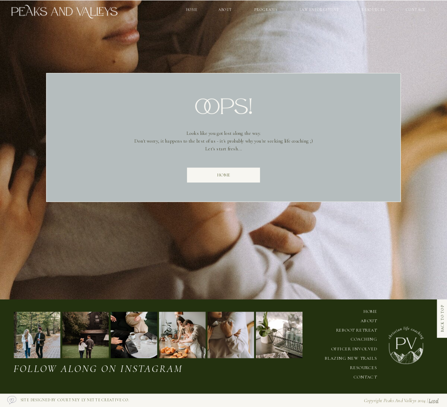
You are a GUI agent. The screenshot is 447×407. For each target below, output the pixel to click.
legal (433, 400)
